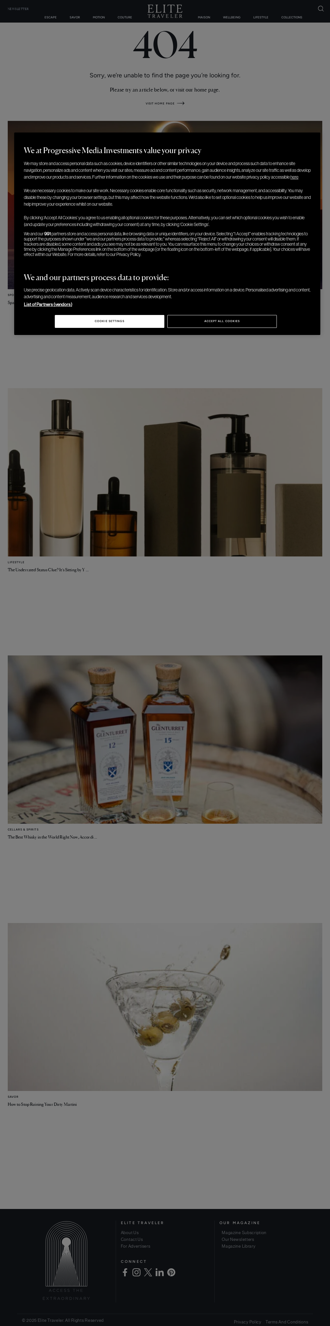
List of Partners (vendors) (48, 304)
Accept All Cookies (222, 321)
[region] (167, 234)
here (294, 177)
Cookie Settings (109, 321)
